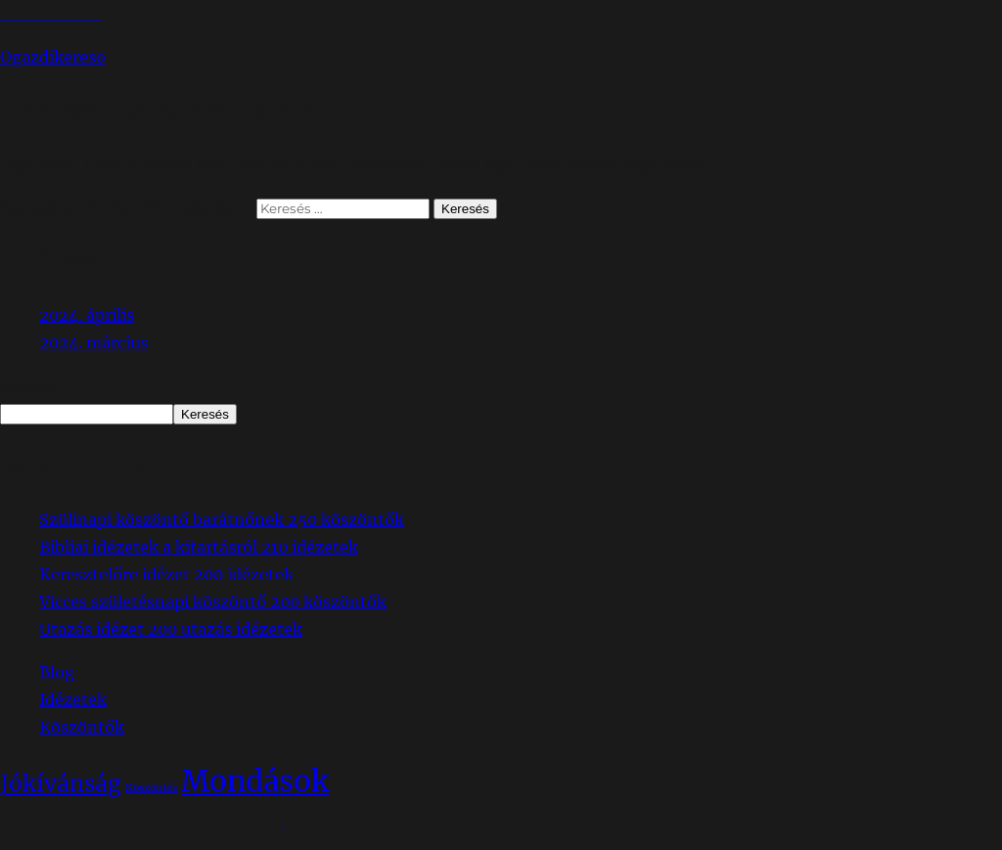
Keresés (30, 385)
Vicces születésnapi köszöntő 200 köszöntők (213, 601)
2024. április (86, 315)
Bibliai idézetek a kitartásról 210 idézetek (198, 547)
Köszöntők (81, 727)
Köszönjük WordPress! (198, 836)
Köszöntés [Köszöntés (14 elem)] (151, 788)
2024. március (93, 342)
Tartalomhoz (51, 13)
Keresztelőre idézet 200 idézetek (166, 574)
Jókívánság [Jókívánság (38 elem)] (60, 783)
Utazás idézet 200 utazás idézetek (170, 629)
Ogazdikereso (53, 57)
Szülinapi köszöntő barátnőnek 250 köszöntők (221, 519)
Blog (56, 672)
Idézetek (73, 699)
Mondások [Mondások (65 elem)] (255, 781)
